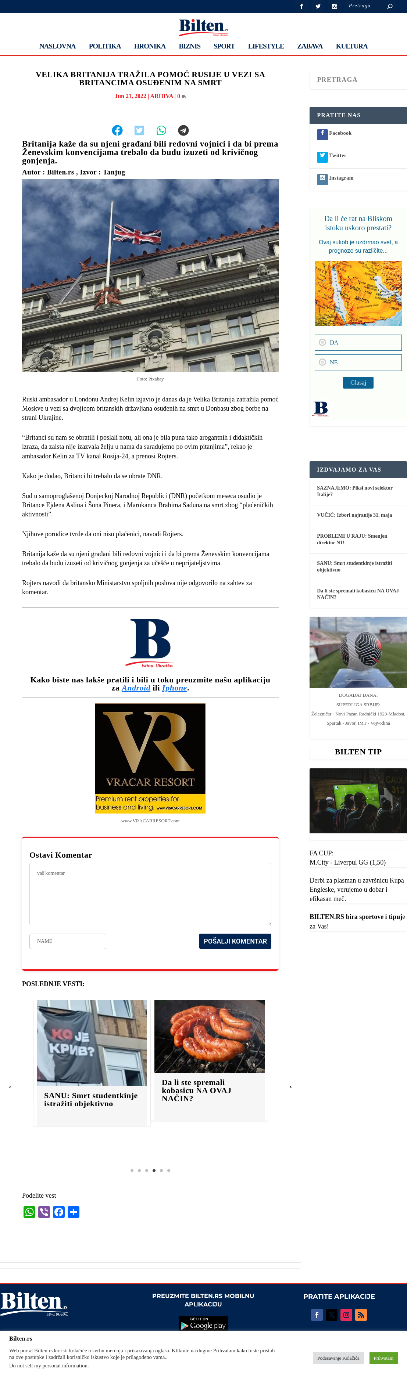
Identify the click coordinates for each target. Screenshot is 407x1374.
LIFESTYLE (266, 46)
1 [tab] (132, 1170)
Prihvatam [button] (383, 1358)
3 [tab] (146, 1170)
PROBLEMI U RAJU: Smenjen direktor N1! (352, 539)
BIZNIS (189, 46)
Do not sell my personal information (48, 1365)
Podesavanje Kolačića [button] (338, 1358)
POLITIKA (105, 46)
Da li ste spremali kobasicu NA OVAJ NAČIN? (209, 1090)
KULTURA (352, 46)
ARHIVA (161, 96)
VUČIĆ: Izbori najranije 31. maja (354, 515)
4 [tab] (154, 1170)
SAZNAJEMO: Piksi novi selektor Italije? (354, 491)
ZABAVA (309, 46)
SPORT (224, 46)
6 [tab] (168, 1170)
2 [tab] (139, 1170)
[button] (10, 1087)
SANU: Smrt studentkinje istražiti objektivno (104, 1099)
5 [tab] (161, 1170)
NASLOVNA (57, 46)
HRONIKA (150, 46)
